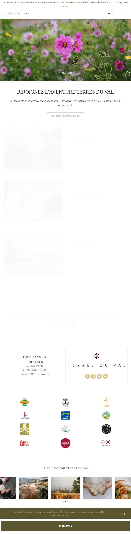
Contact (18, 512)
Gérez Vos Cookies (59, 516)
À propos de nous (42, 512)
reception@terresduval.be (34, 374)
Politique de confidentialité (91, 512)
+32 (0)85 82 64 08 (117, 14)
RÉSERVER (65, 526)
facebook (87, 376)
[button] (61, 501)
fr (109, 14)
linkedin (105, 376)
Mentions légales (68, 512)
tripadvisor (99, 376)
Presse (55, 512)
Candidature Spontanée (65, 116)
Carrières (27, 512)
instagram (93, 376)
